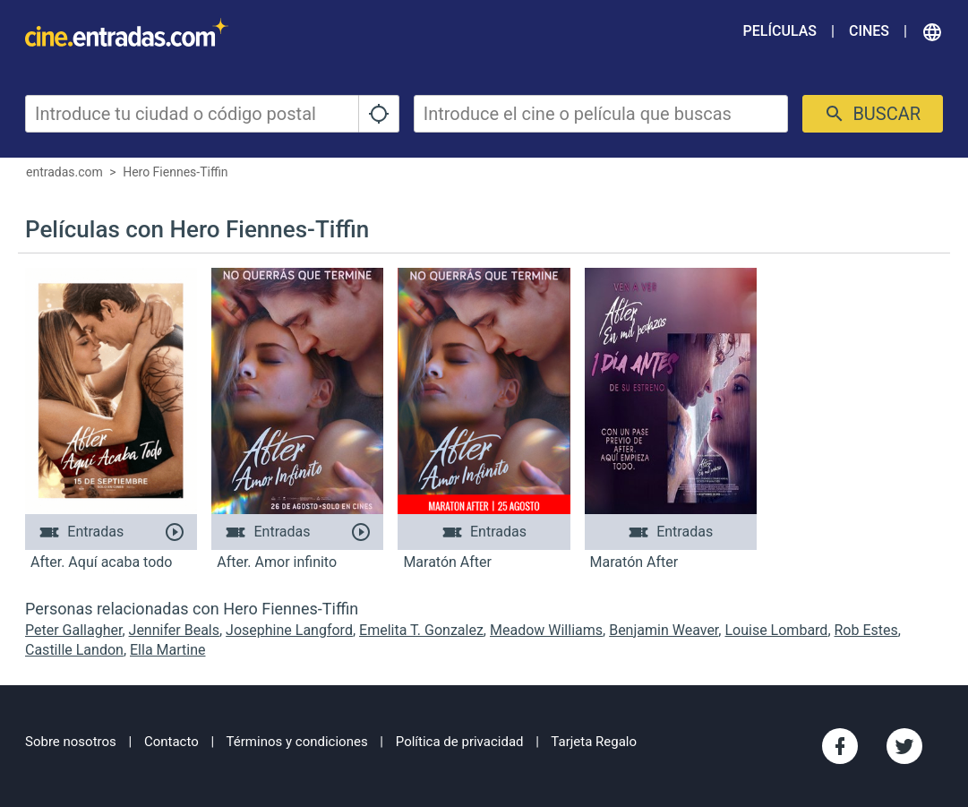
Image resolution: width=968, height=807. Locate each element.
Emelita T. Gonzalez (421, 630)
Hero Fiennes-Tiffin (175, 172)
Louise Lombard (775, 630)
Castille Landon (74, 649)
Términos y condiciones (297, 742)
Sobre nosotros (70, 742)
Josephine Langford (289, 630)
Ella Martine (167, 649)
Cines (869, 30)
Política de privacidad (460, 742)
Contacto (171, 742)
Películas (780, 30)
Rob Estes (866, 630)
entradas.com (64, 172)
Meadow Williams (546, 630)
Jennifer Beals (174, 630)
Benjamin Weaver (663, 630)
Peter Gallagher (73, 630)
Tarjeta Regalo (594, 742)
